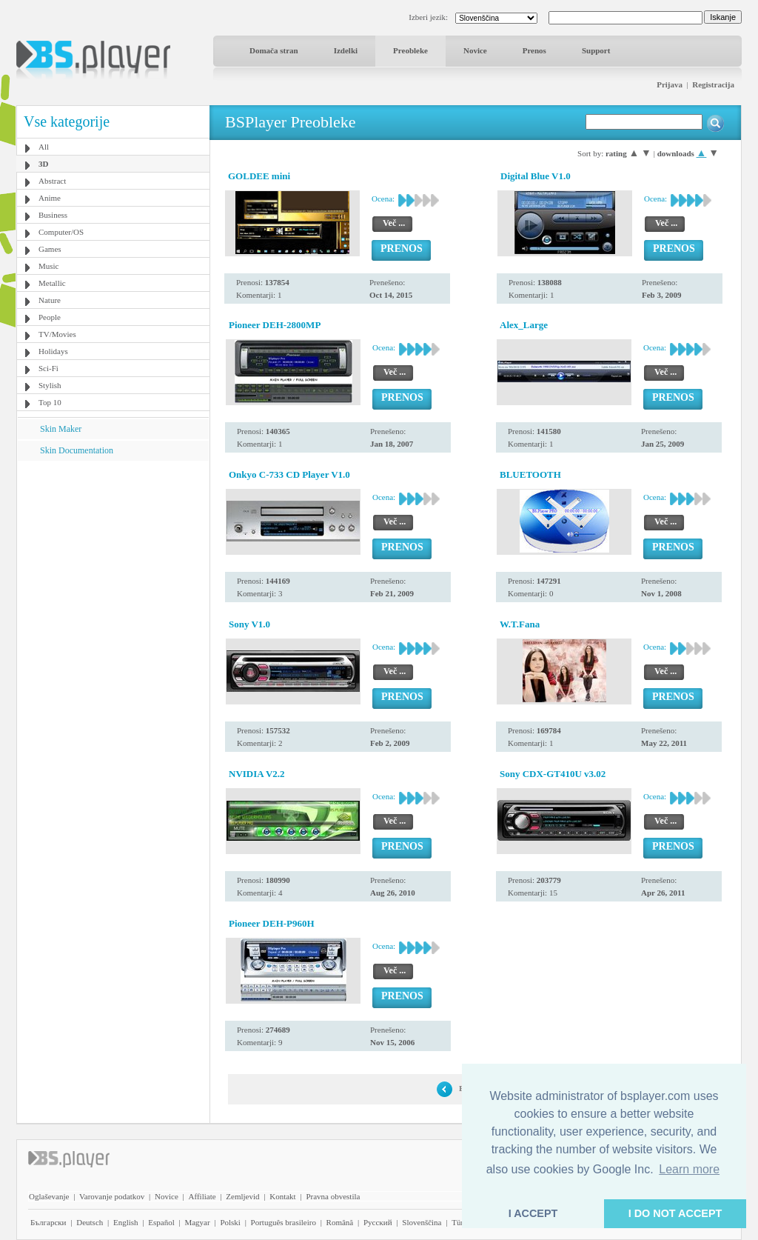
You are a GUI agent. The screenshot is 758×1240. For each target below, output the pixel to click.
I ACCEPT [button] (533, 1213)
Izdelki (346, 50)
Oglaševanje (49, 1196)
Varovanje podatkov (111, 1196)
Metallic (52, 283)
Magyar (196, 1222)
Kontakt (282, 1196)
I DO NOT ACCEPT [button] (675, 1213)
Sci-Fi (48, 368)
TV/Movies (57, 334)
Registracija (713, 84)
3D (43, 163)
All (43, 146)
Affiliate (202, 1196)
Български (48, 1222)
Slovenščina (421, 1222)
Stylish (49, 385)
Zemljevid (242, 1196)
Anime (49, 197)
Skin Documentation (76, 450)
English (125, 1222)
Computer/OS (61, 231)
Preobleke (410, 50)
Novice (475, 50)
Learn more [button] (689, 1169)
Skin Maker (60, 429)
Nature (49, 300)
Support (596, 50)
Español (161, 1222)
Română (340, 1222)
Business (52, 214)
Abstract (52, 180)
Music (48, 265)
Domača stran (273, 50)
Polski (230, 1222)
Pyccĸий (377, 1222)
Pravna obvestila (333, 1196)
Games (49, 248)
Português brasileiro (283, 1222)
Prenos (534, 50)
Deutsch (89, 1222)
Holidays (53, 351)
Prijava (669, 84)
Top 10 (49, 402)
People (49, 317)
